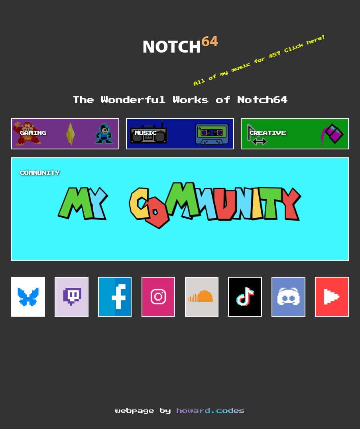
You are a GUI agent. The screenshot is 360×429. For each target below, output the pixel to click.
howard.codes (211, 411)
